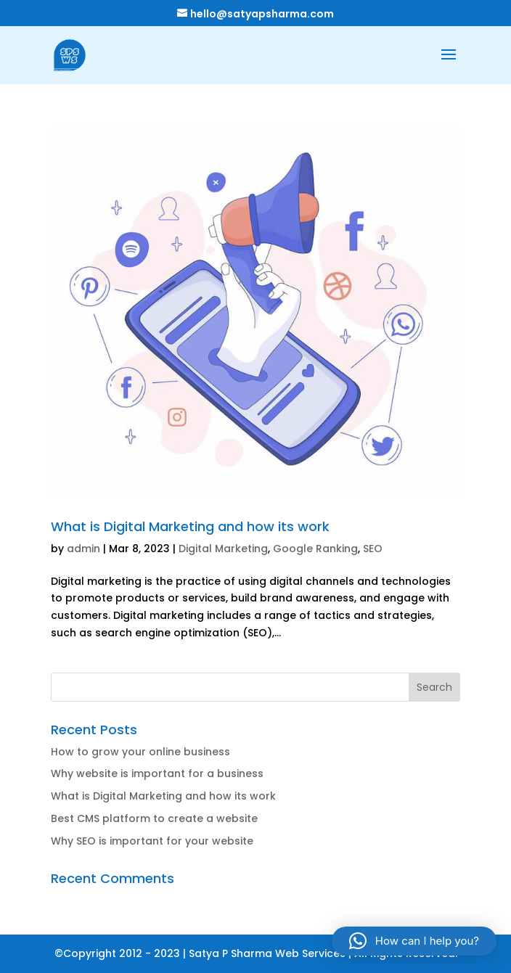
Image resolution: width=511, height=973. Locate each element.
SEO (373, 548)
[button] (414, 941)
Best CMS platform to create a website (154, 818)
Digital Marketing (223, 548)
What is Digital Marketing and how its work (190, 526)
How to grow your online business (140, 751)
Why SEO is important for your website (152, 841)
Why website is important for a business (157, 773)
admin (83, 548)
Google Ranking (315, 548)
